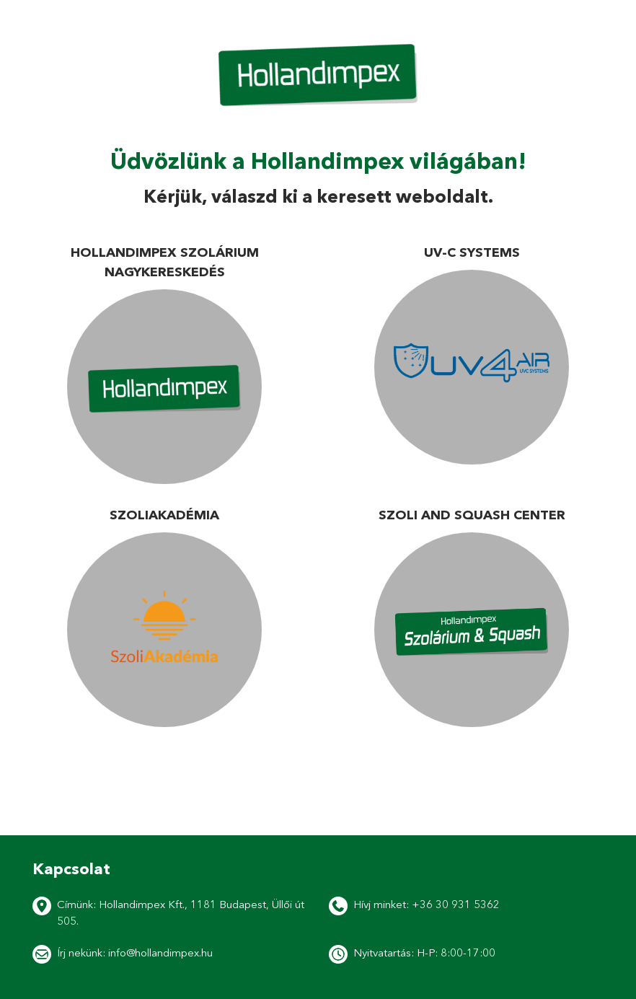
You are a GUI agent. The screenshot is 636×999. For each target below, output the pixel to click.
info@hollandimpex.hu (160, 952)
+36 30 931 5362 (456, 904)
